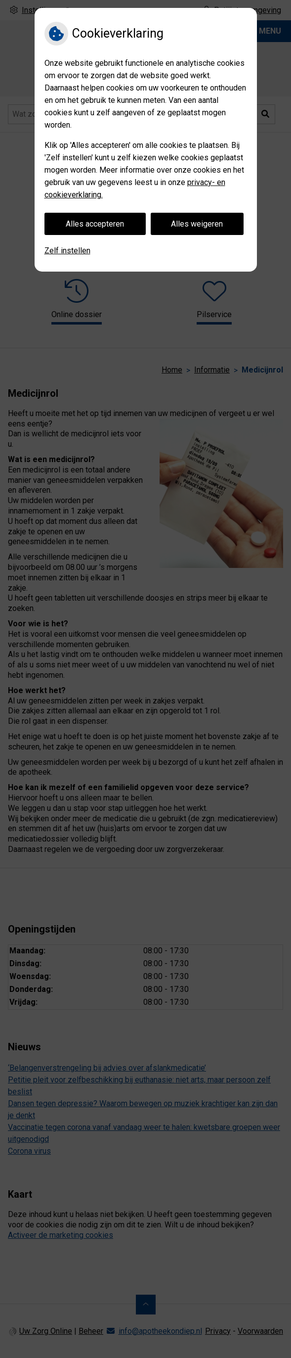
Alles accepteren (95, 224)
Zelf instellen (67, 250)
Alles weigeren (197, 224)
